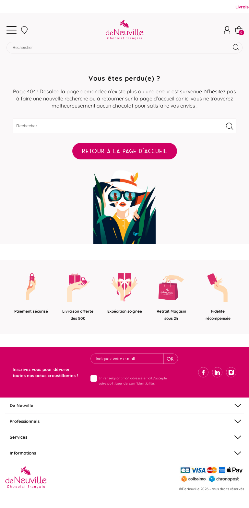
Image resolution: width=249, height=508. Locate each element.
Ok (170, 359)
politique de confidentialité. (131, 383)
